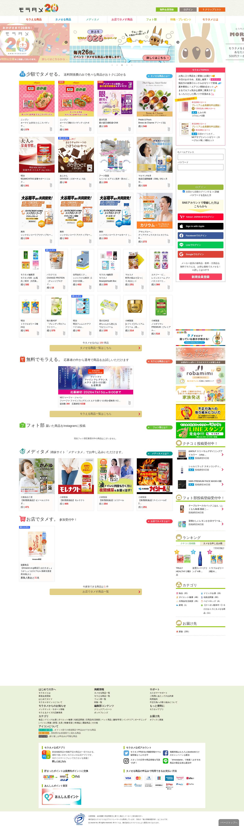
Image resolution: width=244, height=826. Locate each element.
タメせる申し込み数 (212, 543)
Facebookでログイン (193, 235)
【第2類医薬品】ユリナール (111, 500)
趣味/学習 (117, 720)
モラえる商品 (34, 19)
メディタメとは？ (160, 453)
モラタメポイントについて (50, 702)
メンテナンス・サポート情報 (51, 709)
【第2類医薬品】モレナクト (72, 500)
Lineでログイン (190, 245)
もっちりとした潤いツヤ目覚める (195, 94)
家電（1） (182, 605)
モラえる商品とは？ (160, 361)
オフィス (154, 720)
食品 (41, 720)
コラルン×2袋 (198, 115)
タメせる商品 (63, 19)
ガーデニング (140, 720)
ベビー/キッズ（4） (211, 601)
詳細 (217, 191)
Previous (66, 42)
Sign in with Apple (191, 226)
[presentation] (200, 177)
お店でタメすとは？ (160, 521)
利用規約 (154, 699)
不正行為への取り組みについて (163, 702)
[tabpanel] (122, 43)
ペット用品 (106, 720)
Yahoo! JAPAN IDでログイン (196, 216)
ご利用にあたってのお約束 (161, 696)
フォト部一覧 (100, 699)
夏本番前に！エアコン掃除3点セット (196, 86)
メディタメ (92, 19)
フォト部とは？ (160, 427)
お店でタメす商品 (122, 19)
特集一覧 (98, 702)
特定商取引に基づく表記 (114, 816)
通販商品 (86, 723)
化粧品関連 (79, 720)
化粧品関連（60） (210, 597)
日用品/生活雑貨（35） (187, 601)
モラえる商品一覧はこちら (110, 413)
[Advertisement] (200, 659)
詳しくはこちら (59, 761)
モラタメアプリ (157, 709)
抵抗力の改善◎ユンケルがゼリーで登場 (198, 83)
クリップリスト (212, 9)
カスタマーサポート (159, 693)
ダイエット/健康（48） (187, 597)
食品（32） (182, 593)
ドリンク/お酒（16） (211, 593)
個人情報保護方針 (149, 819)
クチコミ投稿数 (188, 543)
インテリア (128, 720)
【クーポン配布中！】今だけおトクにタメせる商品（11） (213, 609)
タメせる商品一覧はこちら (110, 347)
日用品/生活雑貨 (93, 720)
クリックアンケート (103, 709)
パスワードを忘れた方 (200, 195)
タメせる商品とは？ (160, 76)
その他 (95, 723)
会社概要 (100, 816)
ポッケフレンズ (101, 712)
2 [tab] (117, 65)
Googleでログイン (191, 254)
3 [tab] (122, 65)
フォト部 (151, 19)
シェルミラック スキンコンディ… (205, 466)
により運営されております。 (141, 823)
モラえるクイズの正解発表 (50, 712)
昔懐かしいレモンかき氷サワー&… (205, 521)
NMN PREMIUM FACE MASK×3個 (205, 481)
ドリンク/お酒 (50, 720)
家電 (55, 723)
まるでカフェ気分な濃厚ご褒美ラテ (196, 90)
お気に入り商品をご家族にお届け (195, 76)
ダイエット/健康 (65, 720)
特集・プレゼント (180, 19)
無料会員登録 (167, 9)
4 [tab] (127, 65)
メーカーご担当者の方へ (133, 816)
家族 (161, 720)
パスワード (183, 162)
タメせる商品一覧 (102, 693)
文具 (61, 723)
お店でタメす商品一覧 (111, 591)
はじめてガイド (45, 699)
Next (178, 42)
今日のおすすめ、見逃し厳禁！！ (195, 79)
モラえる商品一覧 (102, 696)
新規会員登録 (44, 696)
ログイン (188, 9)
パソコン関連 (45, 723)
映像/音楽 (68, 723)
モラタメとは (210, 19)
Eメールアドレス (186, 152)
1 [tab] (112, 65)
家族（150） (183, 631)
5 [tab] (132, 65)
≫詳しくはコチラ (200, 270)
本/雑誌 (77, 723)
